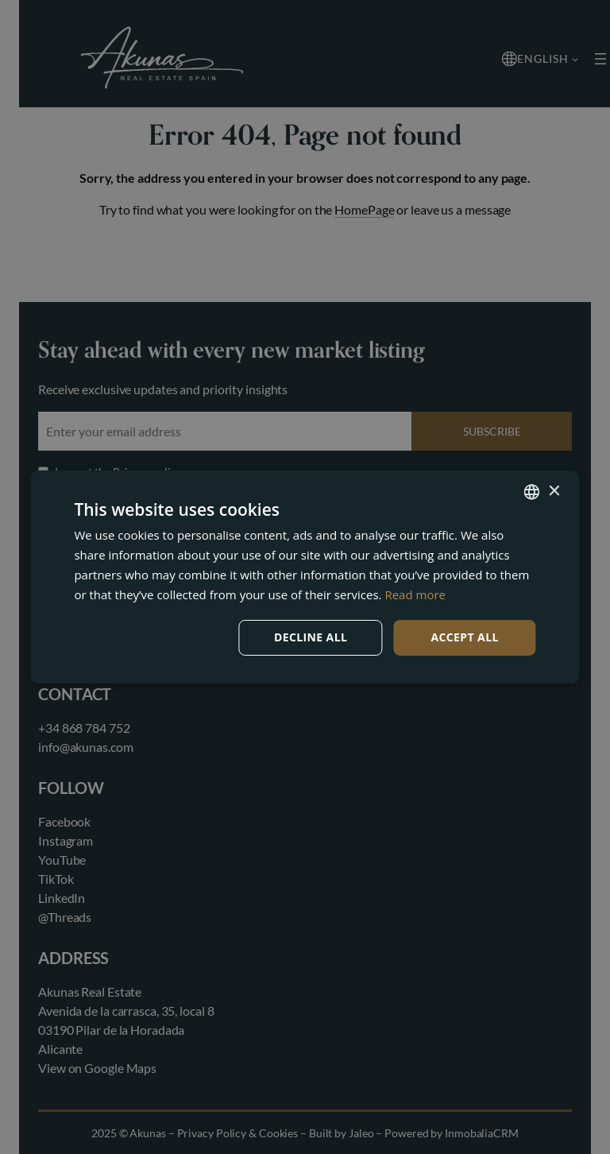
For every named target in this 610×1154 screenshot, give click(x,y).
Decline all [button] (310, 637)
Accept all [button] (464, 637)
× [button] (554, 491)
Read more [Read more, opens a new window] (415, 594)
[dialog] (305, 577)
